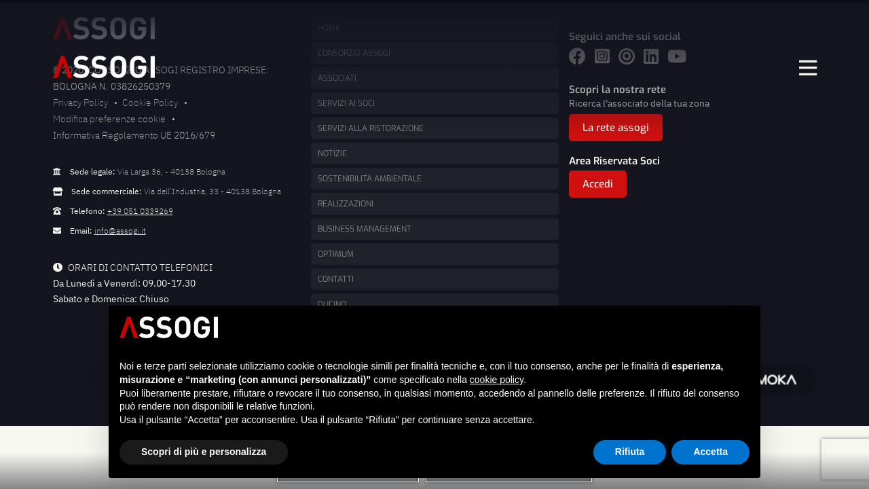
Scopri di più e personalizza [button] (203, 451)
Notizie (332, 153)
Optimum (336, 254)
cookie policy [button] (496, 379)
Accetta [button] (710, 451)
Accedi (598, 184)
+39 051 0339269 (140, 211)
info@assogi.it (120, 230)
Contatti (336, 279)
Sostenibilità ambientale (370, 178)
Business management (364, 228)
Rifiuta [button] (630, 451)
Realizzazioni (345, 203)
